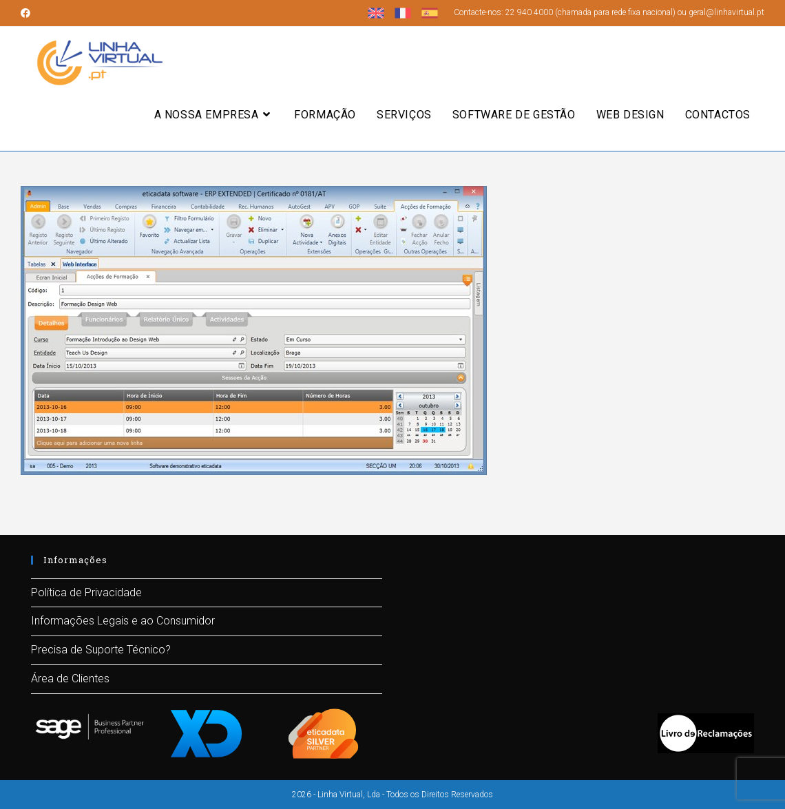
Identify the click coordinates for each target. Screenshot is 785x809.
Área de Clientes (70, 678)
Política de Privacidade (86, 592)
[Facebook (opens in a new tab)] (27, 13)
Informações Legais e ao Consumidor (123, 620)
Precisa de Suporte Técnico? (101, 649)
